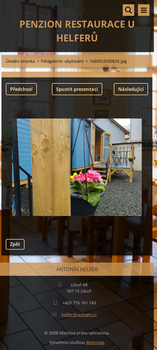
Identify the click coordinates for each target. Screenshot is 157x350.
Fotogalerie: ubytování (62, 61)
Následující (131, 89)
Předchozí (21, 89)
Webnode (95, 342)
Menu (144, 10)
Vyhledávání (128, 10)
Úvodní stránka (20, 61)
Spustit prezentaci (77, 89)
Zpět (15, 244)
